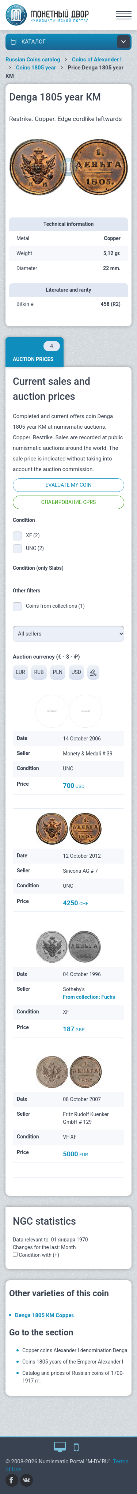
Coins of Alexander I (97, 59)
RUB (38, 672)
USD (76, 672)
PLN (57, 672)
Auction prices (36, 351)
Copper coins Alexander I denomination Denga (75, 1350)
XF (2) (33, 535)
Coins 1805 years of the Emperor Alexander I (72, 1362)
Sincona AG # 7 (80, 871)
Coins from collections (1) (55, 606)
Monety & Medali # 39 (88, 754)
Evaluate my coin (68, 485)
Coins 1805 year (36, 67)
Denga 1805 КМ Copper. (45, 1315)
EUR (20, 672)
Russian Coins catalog (32, 59)
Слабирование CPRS (68, 502)
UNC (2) (35, 548)
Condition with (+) (39, 1255)
